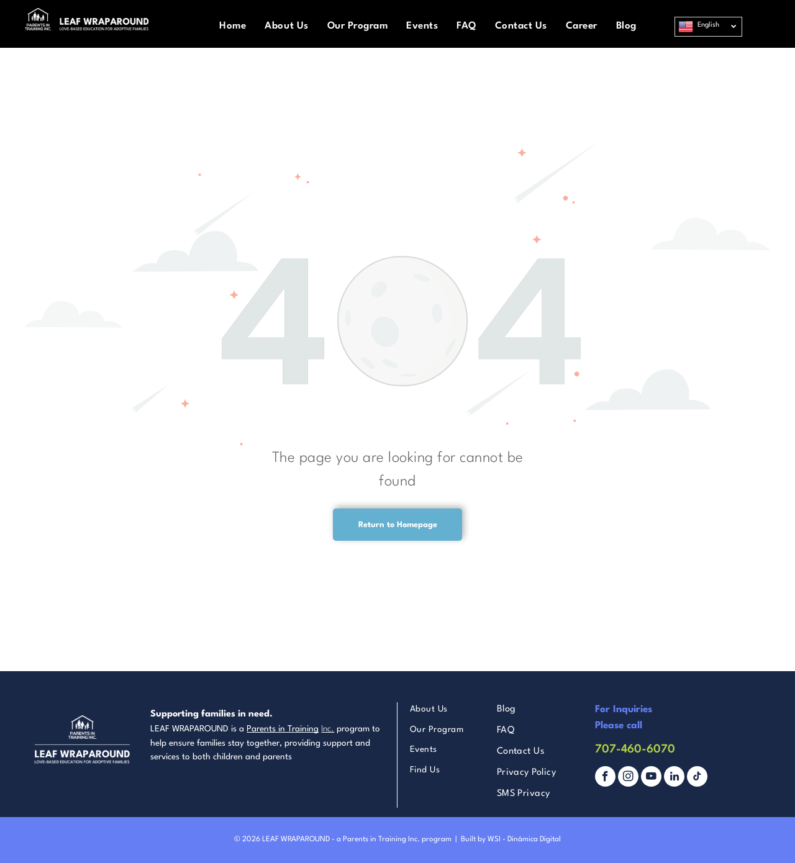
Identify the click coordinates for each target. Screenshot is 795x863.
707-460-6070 (635, 749)
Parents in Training (283, 729)
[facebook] (605, 778)
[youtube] (651, 778)
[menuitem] (232, 26)
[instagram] (628, 778)
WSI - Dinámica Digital (524, 839)
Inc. (327, 729)
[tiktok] (697, 778)
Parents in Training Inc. (381, 839)
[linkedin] (674, 778)
